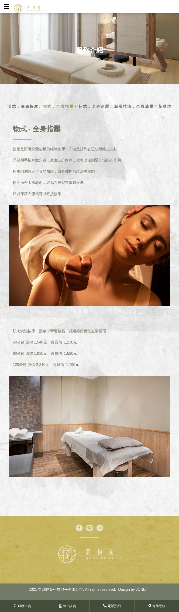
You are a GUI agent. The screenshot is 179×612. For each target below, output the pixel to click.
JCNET (142, 589)
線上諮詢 (67, 606)
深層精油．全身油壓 (134, 106)
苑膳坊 (165, 106)
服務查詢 (22, 606)
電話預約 (112, 606)
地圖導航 (156, 606)
